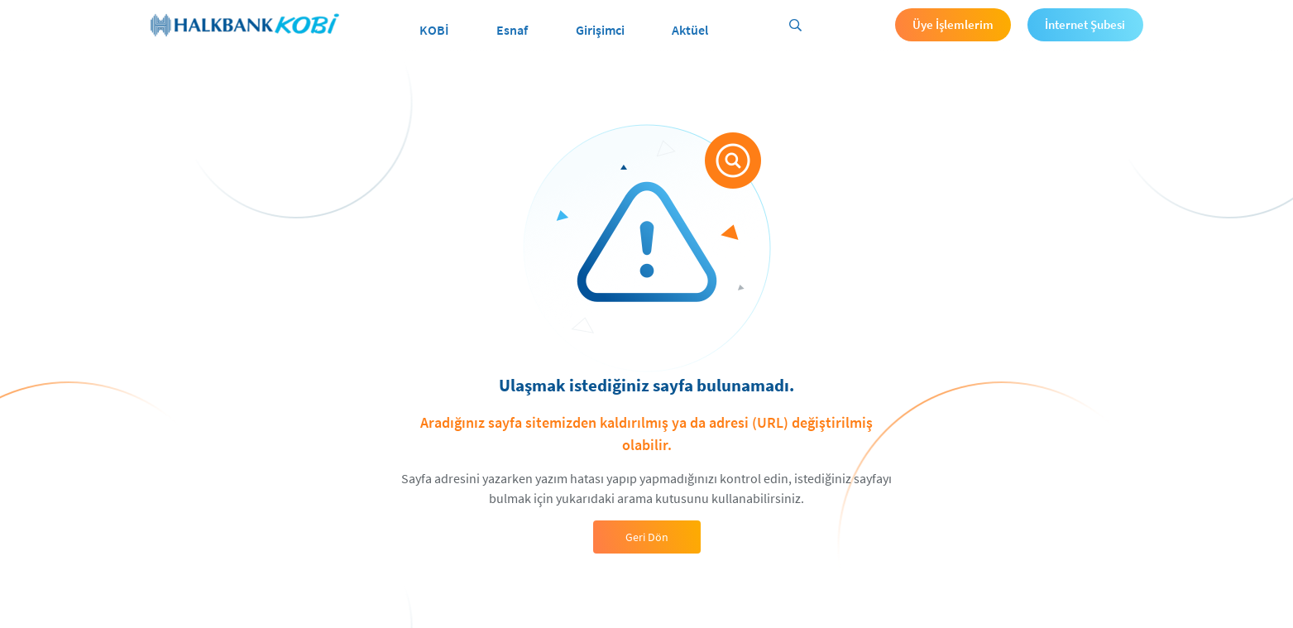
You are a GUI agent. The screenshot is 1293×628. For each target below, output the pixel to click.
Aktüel (690, 30)
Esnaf (512, 30)
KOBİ (434, 30)
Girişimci (600, 30)
